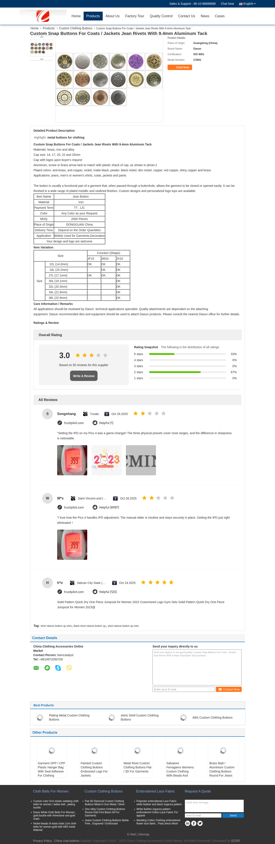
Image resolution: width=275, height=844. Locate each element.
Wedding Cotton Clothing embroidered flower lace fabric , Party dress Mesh (158, 822)
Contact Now (229, 689)
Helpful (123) (108, 592)
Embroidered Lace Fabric (155, 791)
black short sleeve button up (89, 625)
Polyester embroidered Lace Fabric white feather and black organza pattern (159, 803)
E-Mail (131, 834)
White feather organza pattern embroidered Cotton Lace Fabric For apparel (157, 812)
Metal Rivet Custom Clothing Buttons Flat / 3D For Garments (137, 767)
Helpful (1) (106, 423)
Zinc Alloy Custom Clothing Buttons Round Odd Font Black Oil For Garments (105, 812)
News (205, 16)
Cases (220, 16)
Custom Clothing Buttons (75, 28)
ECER (235, 840)
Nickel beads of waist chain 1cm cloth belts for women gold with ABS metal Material (54, 827)
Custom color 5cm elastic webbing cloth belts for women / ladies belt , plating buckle (56, 804)
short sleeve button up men (123, 625)
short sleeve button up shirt (55, 625)
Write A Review (84, 376)
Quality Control (161, 16)
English (249, 3)
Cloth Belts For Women (51, 791)
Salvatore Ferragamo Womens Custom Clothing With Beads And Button (180, 771)
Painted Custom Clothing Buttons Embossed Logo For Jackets (94, 769)
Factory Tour (134, 16)
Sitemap (143, 834)
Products (93, 16)
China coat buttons (66, 840)
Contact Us (186, 16)
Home (76, 16)
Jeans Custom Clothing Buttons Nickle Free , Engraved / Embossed (107, 822)
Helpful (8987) (109, 507)
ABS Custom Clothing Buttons (212, 717)
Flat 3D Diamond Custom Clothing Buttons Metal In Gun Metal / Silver (105, 803)
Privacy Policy (42, 840)
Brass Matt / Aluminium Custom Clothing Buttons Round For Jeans (221, 769)
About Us (112, 16)
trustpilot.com (74, 423)
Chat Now (227, 3)
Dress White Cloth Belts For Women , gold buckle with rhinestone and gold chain (54, 815)
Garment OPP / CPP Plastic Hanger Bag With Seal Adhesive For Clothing (51, 769)
